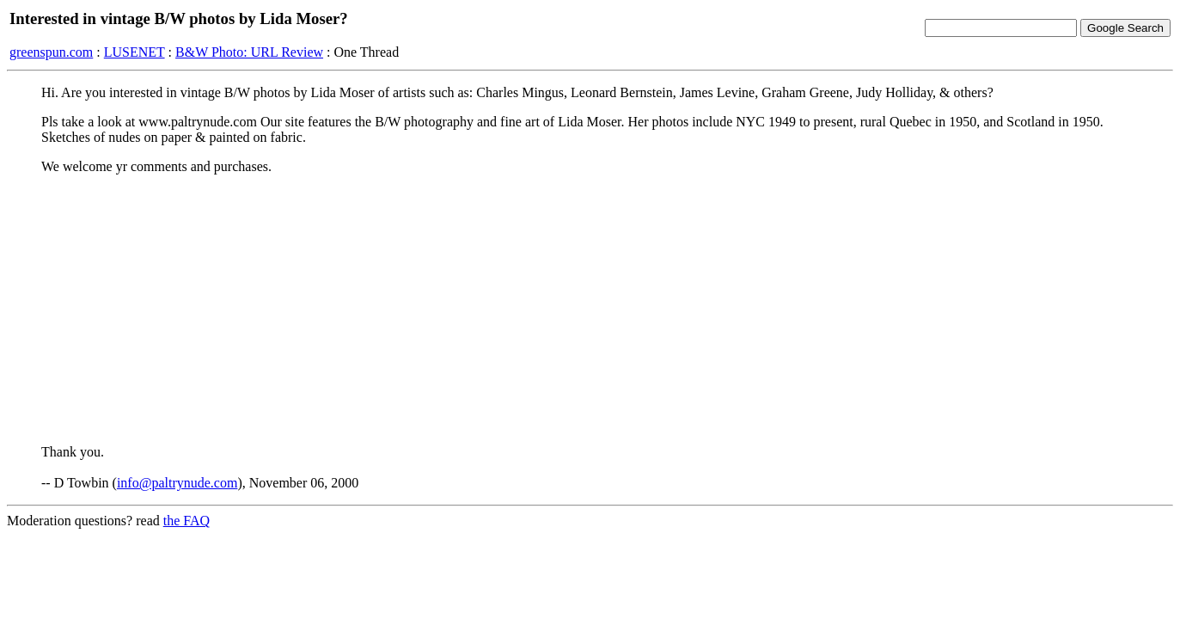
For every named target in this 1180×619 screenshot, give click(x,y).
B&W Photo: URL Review (249, 52)
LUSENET (134, 52)
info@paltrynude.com (177, 482)
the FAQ (186, 520)
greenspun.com (51, 52)
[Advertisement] (590, 308)
